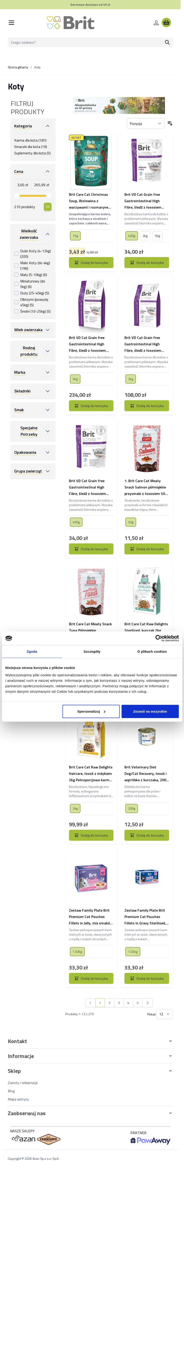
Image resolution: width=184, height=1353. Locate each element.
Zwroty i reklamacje (23, 1082)
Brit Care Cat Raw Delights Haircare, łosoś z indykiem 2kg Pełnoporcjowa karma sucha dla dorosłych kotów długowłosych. (91, 773)
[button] (90, 1041)
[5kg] (157, 235)
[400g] (132, 235)
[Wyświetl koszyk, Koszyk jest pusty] (166, 22)
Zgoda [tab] (32, 651)
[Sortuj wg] (146, 123)
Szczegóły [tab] (92, 651)
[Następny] (147, 1003)
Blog (11, 1091)
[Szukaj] (167, 42)
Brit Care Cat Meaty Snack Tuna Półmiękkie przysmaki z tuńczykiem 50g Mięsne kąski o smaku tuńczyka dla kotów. (90, 630)
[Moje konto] (156, 22)
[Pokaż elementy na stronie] (164, 1014)
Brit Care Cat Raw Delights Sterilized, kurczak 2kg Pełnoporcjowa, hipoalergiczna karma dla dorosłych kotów (146, 630)
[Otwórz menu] (11, 22)
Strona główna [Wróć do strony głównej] (18, 67)
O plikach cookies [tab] (152, 651)
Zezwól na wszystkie (150, 711)
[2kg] (145, 235)
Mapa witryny (18, 1099)
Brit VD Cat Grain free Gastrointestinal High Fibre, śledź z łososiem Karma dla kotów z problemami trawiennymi (144, 201)
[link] (90, 1003)
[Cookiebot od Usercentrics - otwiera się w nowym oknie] (159, 638)
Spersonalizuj (91, 711)
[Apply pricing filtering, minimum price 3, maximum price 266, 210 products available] (48, 207)
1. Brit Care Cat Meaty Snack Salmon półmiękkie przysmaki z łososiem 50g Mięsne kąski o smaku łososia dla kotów (145, 487)
